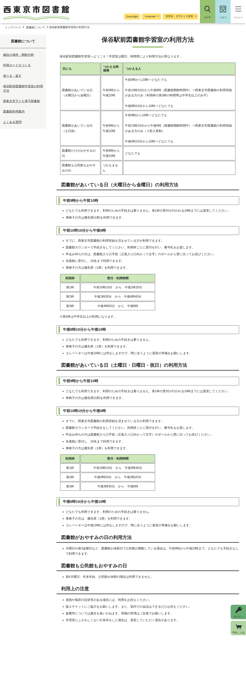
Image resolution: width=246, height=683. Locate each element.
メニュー (238, 17)
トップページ (13, 27)
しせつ (222, 17)
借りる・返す (12, 75)
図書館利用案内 (14, 111)
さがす (207, 17)
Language (150, 16)
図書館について (35, 27)
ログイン (238, 616)
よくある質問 (12, 122)
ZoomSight (132, 16)
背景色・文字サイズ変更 (179, 16)
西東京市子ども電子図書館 (21, 101)
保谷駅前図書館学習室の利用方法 (23, 88)
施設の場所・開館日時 (18, 54)
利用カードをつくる (17, 65)
